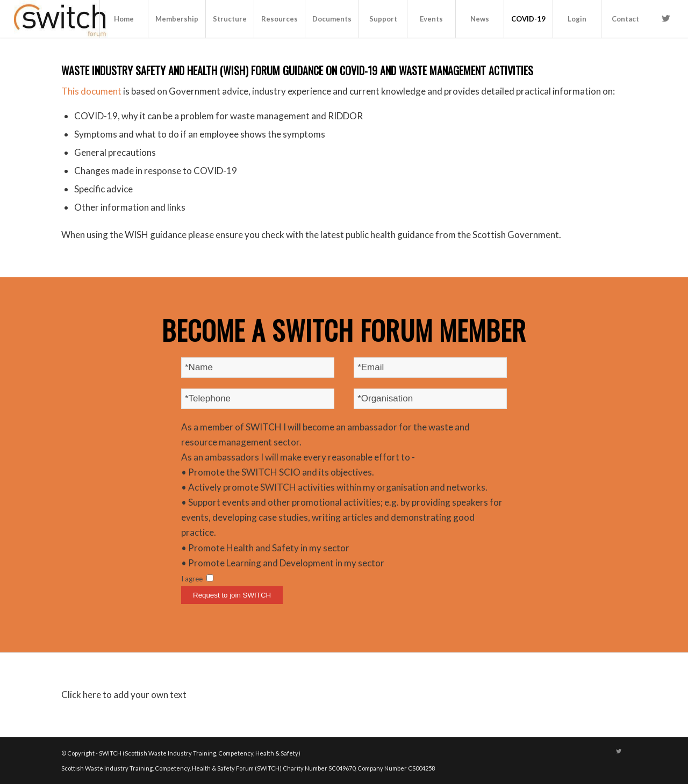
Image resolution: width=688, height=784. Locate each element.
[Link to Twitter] (666, 18)
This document (91, 91)
